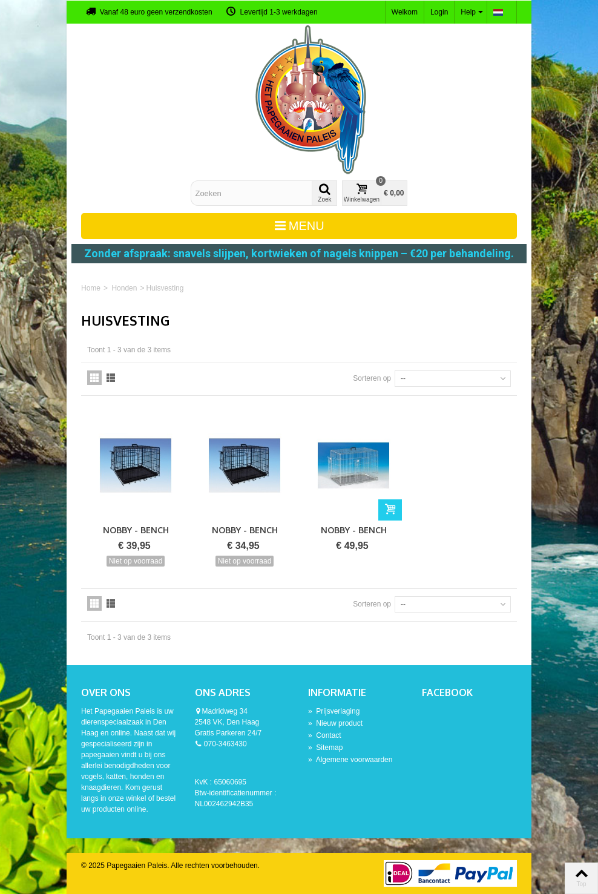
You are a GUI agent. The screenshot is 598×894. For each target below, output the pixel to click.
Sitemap (325, 747)
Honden (124, 288)
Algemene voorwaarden (350, 759)
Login (439, 12)
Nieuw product (335, 723)
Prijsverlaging (334, 711)
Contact (324, 735)
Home (90, 288)
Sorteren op (372, 378)
